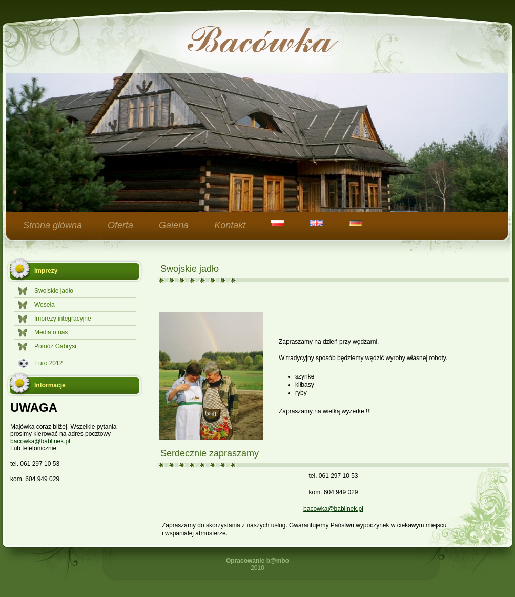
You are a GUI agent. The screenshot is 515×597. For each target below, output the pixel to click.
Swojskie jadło (53, 290)
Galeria (174, 225)
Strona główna (52, 225)
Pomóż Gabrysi (55, 346)
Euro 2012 (48, 363)
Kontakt (229, 225)
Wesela (44, 304)
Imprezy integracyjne (62, 318)
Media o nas (51, 332)
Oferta (120, 225)
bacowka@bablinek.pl (40, 441)
